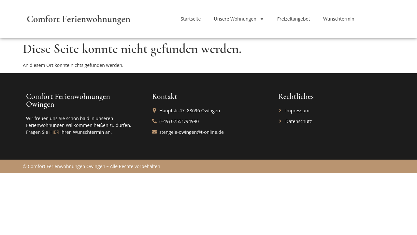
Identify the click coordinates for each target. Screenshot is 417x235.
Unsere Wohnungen (239, 18)
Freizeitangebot (293, 19)
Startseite (190, 19)
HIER (54, 132)
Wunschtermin (338, 19)
